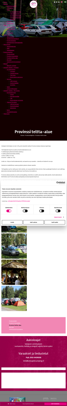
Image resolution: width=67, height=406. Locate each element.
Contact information (12, 89)
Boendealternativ (11, 92)
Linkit (8, 48)
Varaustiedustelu (11, 46)
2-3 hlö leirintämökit (15, 12)
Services (9, 79)
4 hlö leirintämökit (15, 14)
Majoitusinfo (10, 23)
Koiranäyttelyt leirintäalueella (15, 42)
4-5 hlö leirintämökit (15, 15)
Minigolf (5, 64)
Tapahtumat (6, 35)
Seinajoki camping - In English (11, 67)
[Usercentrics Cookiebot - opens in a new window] (57, 183)
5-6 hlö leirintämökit (15, 17)
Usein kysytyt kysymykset (13, 62)
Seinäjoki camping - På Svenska (11, 90)
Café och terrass (14, 104)
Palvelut (5, 25)
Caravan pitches (14, 73)
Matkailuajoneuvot (11, 6)
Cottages (12, 71)
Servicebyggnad (14, 106)
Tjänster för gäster (12, 102)
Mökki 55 (12, 19)
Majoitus (5, 4)
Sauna (8, 31)
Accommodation (11, 69)
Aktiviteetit (10, 33)
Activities (12, 85)
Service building (14, 83)
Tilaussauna (6, 114)
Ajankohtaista (10, 37)
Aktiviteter (13, 108)
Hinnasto (9, 21)
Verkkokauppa (10, 50)
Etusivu (5, 2)
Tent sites (13, 75)
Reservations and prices (16, 77)
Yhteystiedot (6, 44)
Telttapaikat (10, 8)
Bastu (8, 110)
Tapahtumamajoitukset (13, 39)
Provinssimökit (10, 54)
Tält (11, 98)
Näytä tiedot (58, 217)
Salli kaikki (54, 222)
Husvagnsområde (14, 96)
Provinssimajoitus (11, 40)
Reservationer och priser (16, 100)
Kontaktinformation (12, 112)
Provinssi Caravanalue (12, 56)
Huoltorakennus (11, 29)
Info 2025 (9, 60)
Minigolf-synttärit (11, 65)
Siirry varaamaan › (55, 403)
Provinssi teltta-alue (12, 58)
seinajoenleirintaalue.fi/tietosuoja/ (19, 201)
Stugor (12, 94)
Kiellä (12, 222)
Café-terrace (13, 81)
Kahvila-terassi (11, 27)
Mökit (8, 10)
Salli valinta (33, 222)
